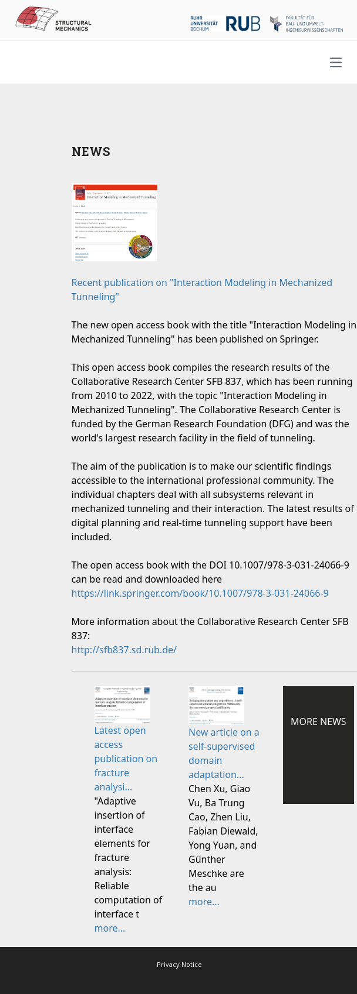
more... (110, 928)
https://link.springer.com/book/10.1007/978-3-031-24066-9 (200, 593)
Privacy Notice (179, 964)
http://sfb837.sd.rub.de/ (124, 649)
